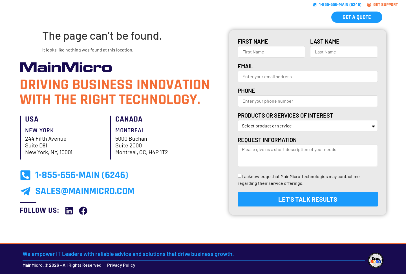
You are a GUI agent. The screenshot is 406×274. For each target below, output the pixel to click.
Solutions (149, 17)
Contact (311, 17)
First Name (253, 42)
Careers (280, 17)
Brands (181, 17)
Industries (218, 17)
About (252, 17)
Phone (246, 91)
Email (245, 66)
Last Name (324, 42)
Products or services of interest (285, 116)
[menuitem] (395, 17)
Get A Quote (357, 17)
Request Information (267, 140)
